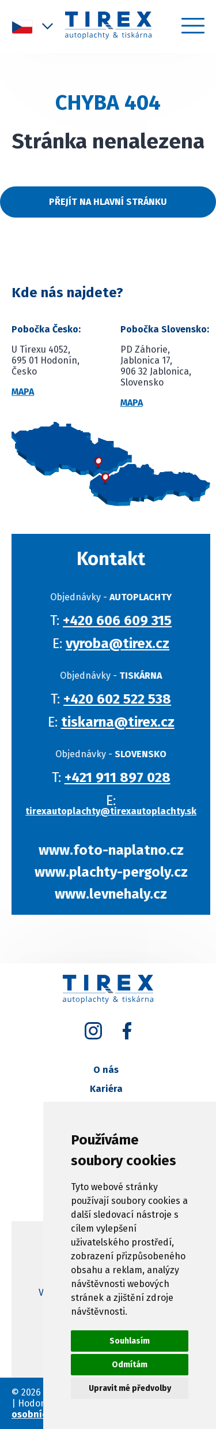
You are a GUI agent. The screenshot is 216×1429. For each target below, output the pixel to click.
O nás (106, 1069)
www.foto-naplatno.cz (116, 850)
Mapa (23, 391)
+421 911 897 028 (123, 777)
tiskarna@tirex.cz (123, 722)
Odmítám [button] (129, 1365)
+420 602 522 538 (123, 699)
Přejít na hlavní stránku (108, 201)
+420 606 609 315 (123, 620)
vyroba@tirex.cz (123, 643)
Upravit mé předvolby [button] (130, 1388)
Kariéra (106, 1088)
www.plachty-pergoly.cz (116, 872)
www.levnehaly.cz (116, 894)
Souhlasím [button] (129, 1341)
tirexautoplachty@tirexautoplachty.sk (116, 811)
